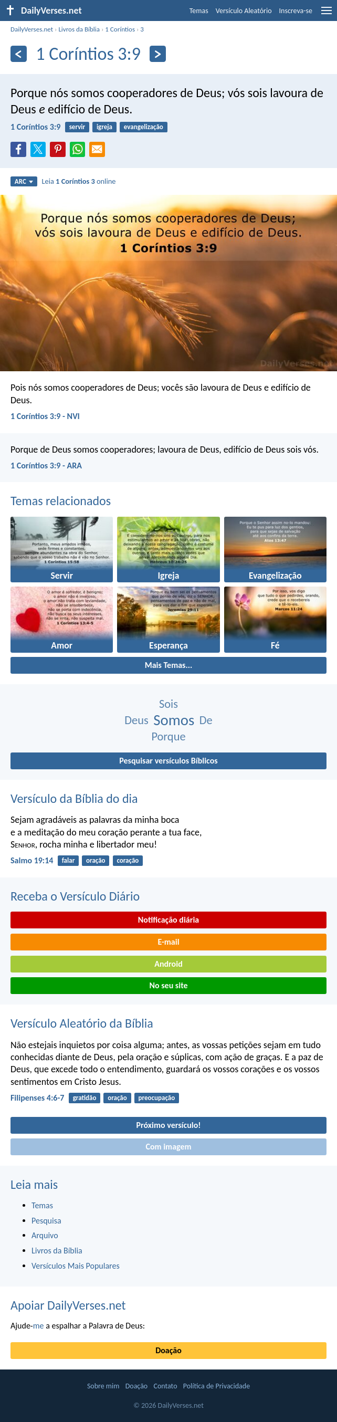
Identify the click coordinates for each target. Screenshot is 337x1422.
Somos (173, 720)
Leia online (78, 181)
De (206, 720)
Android (168, 964)
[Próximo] (158, 54)
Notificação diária (168, 920)
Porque (168, 736)
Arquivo (44, 1235)
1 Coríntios (120, 29)
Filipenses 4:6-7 (37, 1098)
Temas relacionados (60, 500)
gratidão (85, 1098)
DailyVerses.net (31, 29)
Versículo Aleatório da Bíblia (81, 1023)
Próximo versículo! (168, 1125)
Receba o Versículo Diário (75, 896)
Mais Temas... (169, 665)
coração (128, 860)
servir (77, 127)
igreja (104, 127)
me (38, 1326)
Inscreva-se (295, 10)
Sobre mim (103, 1386)
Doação (168, 1350)
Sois (168, 704)
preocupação (157, 1098)
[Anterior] (18, 54)
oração (96, 860)
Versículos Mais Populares (75, 1266)
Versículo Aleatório (244, 10)
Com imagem (168, 1147)
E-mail (168, 942)
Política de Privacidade (216, 1386)
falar (68, 860)
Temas (198, 10)
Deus (136, 720)
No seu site (168, 985)
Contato (165, 1386)
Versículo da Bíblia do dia (74, 798)
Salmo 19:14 (31, 860)
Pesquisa (46, 1221)
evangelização (143, 127)
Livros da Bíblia (79, 29)
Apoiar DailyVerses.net (68, 1305)
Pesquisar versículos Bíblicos (168, 761)
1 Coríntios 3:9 (35, 127)
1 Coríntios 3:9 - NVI (45, 416)
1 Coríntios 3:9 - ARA (46, 465)
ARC (24, 181)
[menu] (326, 14)
